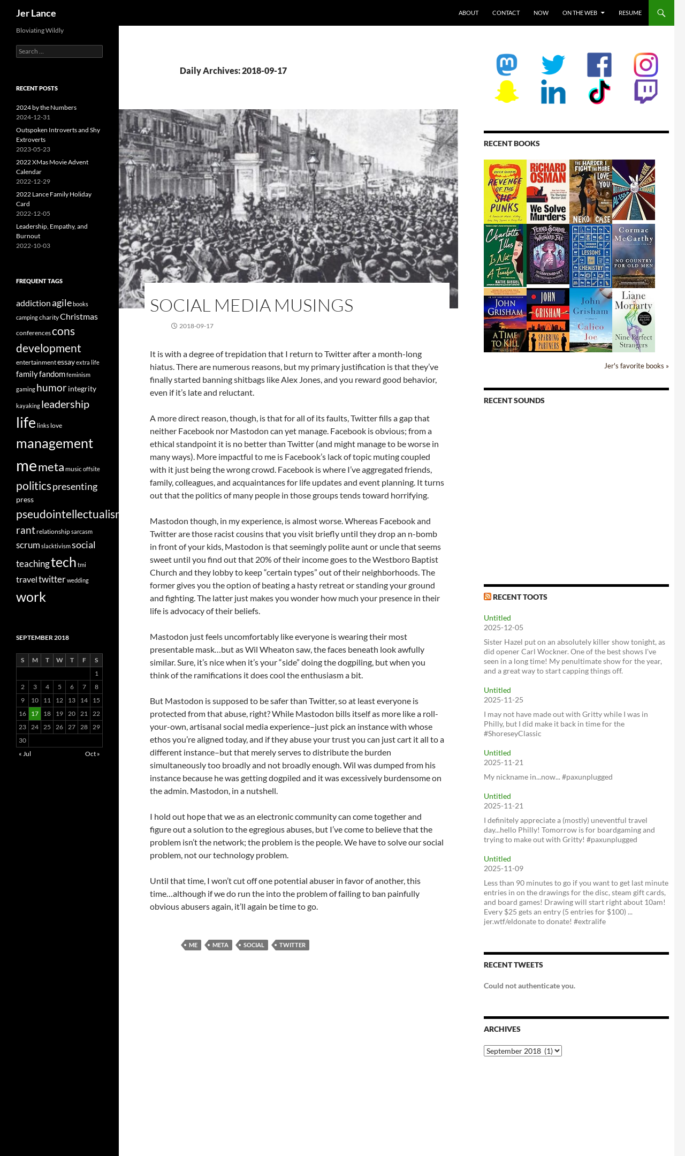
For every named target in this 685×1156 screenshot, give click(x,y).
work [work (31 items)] (31, 596)
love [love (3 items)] (56, 425)
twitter (292, 944)
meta (220, 944)
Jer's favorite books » (636, 366)
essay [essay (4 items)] (66, 361)
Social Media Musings (251, 305)
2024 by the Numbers (46, 107)
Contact (506, 12)
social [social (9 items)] (84, 544)
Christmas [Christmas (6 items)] (79, 316)
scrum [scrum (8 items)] (28, 544)
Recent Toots (520, 596)
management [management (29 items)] (54, 443)
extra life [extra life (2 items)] (88, 362)
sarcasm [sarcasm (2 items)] (82, 531)
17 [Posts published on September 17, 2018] (35, 713)
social (253, 944)
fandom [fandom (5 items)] (52, 374)
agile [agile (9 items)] (62, 302)
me (193, 944)
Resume (630, 12)
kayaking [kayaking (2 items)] (28, 405)
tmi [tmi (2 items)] (82, 564)
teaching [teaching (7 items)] (33, 563)
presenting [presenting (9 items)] (74, 486)
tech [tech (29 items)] (64, 562)
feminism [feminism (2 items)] (78, 374)
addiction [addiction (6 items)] (33, 303)
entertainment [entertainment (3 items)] (36, 362)
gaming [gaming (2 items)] (25, 389)
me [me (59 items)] (26, 465)
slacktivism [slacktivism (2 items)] (56, 545)
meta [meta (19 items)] (51, 466)
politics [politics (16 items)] (33, 486)
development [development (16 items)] (48, 348)
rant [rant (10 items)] (25, 530)
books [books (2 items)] (80, 303)
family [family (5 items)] (27, 374)
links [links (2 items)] (43, 425)
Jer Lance (36, 13)
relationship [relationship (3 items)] (53, 531)
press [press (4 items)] (25, 499)
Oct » (92, 754)
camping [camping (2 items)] (27, 317)
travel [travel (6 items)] (26, 579)
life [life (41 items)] (26, 422)
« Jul (25, 754)
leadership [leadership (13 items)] (65, 403)
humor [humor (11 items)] (51, 387)
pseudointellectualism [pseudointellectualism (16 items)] (70, 514)
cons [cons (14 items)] (63, 330)
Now (541, 12)
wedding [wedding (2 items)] (78, 580)
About (468, 12)
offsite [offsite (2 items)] (91, 468)
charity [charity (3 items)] (49, 317)
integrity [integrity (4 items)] (82, 388)
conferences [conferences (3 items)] (33, 333)
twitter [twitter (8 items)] (52, 579)
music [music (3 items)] (73, 469)
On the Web (579, 12)
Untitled (497, 617)
